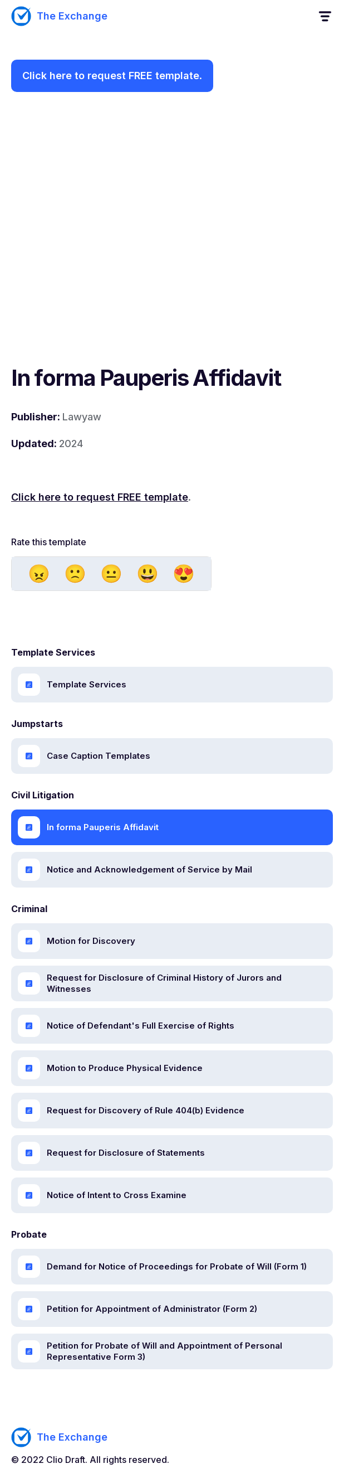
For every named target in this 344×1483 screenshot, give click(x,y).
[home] (59, 16)
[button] (324, 16)
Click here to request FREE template (110, 75)
